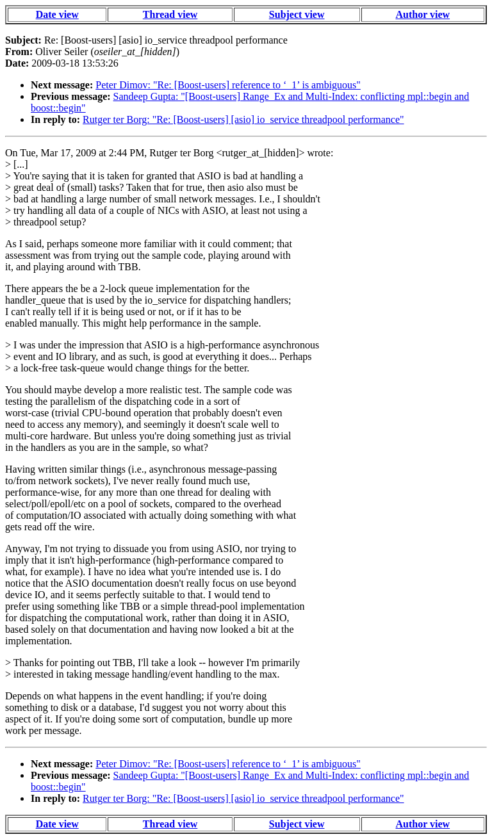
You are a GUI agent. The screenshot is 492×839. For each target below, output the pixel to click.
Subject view (297, 14)
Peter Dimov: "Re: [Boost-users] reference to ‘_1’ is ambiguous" (228, 84)
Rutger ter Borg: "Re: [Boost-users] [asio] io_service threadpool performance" (243, 119)
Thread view (170, 14)
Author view (423, 14)
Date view (57, 14)
